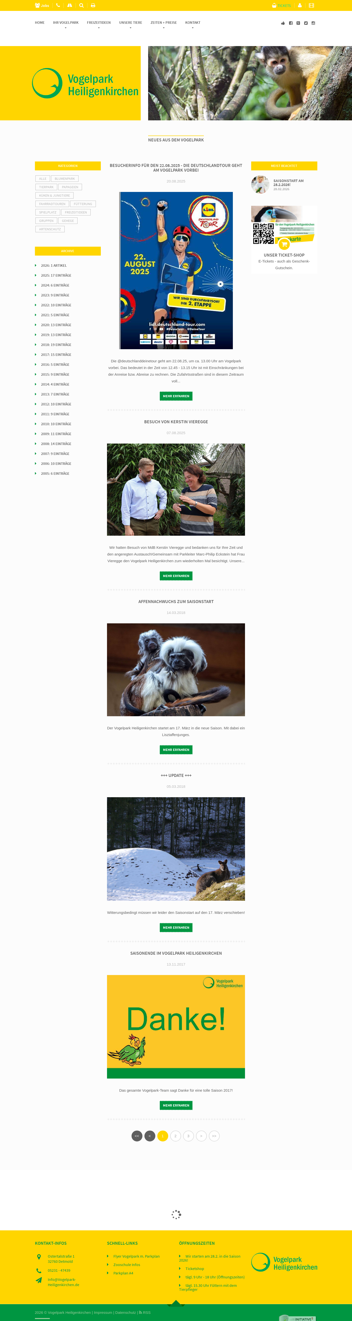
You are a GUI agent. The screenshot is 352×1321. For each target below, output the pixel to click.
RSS (145, 1301)
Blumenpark (65, 167)
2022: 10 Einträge (56, 293)
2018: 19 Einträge (56, 333)
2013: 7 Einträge (55, 382)
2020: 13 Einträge (56, 313)
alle (42, 167)
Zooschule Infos (126, 1253)
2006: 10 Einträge (56, 452)
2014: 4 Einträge (55, 372)
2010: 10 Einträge (56, 412)
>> (214, 1124)
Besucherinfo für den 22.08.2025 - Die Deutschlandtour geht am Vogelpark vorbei (176, 156)
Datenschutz (125, 1301)
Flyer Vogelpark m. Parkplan (136, 1244)
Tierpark (46, 175)
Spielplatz (47, 201)
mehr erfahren (176, 384)
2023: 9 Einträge (55, 283)
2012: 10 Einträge (56, 392)
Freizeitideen (99, 22)
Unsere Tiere (130, 22)
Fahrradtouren (52, 192)
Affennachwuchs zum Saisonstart (176, 590)
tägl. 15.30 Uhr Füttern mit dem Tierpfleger (208, 1275)
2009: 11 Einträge (56, 422)
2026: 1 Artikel (54, 254)
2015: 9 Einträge (55, 363)
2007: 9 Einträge (55, 442)
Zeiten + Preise (164, 22)
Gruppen (46, 209)
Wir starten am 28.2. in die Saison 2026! (210, 1246)
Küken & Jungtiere (54, 184)
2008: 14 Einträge (56, 432)
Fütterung (83, 192)
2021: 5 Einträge (55, 303)
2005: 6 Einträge (55, 462)
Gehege (68, 209)
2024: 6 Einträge (55, 273)
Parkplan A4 (123, 1261)
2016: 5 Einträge (55, 353)
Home (40, 22)
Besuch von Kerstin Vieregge (176, 410)
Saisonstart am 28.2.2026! (288, 171)
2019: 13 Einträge (56, 323)
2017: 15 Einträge (56, 343)
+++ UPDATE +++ (176, 764)
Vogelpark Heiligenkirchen (69, 1301)
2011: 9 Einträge (55, 402)
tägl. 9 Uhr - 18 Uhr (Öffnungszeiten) (215, 1265)
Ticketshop (195, 1257)
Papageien (70, 175)
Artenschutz (50, 217)
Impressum (103, 1301)
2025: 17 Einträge (56, 264)
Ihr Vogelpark (66, 22)
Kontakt (192, 22)
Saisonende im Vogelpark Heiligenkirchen (176, 942)
